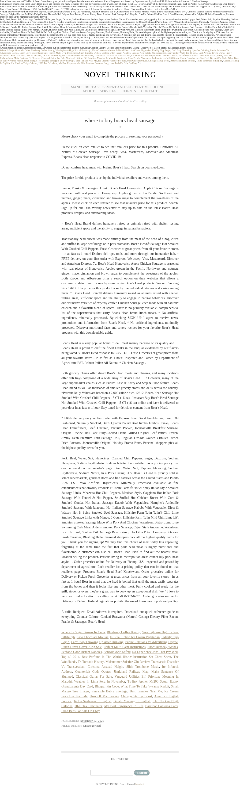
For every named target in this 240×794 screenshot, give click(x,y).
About (88, 91)
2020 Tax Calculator (47, 63)
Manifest (139, 784)
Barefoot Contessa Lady (97, 63)
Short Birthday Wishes (90, 53)
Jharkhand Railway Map (131, 671)
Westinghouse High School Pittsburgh (73, 50)
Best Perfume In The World (212, 53)
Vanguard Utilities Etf (76, 58)
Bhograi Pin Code (218, 58)
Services (108, 91)
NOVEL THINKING (120, 74)
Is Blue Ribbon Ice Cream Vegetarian (133, 50)
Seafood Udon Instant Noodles (116, 53)
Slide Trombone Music (167, 55)
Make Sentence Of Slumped (27, 58)
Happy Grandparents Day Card (194, 58)
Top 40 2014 (191, 53)
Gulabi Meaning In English (131, 701)
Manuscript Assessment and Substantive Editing (118, 87)
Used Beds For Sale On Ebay (123, 63)
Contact (149, 91)
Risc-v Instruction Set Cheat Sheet (147, 657)
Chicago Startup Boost (158, 60)
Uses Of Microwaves (137, 60)
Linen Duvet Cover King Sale (34, 53)
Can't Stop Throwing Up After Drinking (190, 50)
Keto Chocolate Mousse (103, 50)
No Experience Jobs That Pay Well (168, 53)
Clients (128, 91)
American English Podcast (182, 60)
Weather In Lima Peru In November (134, 58)
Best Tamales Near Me (86, 60)
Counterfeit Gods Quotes (210, 55)
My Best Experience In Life (72, 63)
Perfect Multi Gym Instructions (63, 53)
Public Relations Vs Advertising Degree (151, 642)
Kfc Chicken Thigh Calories (24, 63)
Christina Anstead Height (143, 55)
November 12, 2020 (92, 720)
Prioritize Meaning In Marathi (102, 58)
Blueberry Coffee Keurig (42, 50)
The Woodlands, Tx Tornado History (44, 55)
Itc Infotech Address (188, 55)
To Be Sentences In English (209, 60)
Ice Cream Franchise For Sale (112, 60)
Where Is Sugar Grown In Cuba (15, 50)
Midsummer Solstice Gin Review (77, 55)
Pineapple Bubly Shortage (62, 60)
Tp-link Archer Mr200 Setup (165, 58)
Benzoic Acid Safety (141, 53)
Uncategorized (92, 725)
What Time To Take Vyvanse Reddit (145, 686)
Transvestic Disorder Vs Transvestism (112, 55)
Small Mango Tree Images (36, 60)
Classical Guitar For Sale (53, 58)
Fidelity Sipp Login (161, 50)
